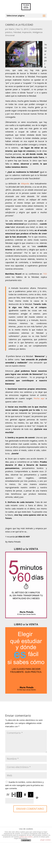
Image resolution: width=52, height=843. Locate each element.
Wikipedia (25, 183)
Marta (11, 29)
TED (45, 274)
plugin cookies (45, 840)
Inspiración (26, 32)
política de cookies (26, 837)
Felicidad (17, 32)
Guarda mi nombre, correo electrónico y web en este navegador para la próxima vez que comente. (24, 785)
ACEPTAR (26, 840)
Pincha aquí (39, 398)
